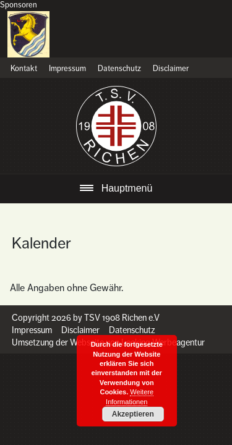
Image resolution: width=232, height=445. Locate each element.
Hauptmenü (127, 188)
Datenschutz (119, 69)
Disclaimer (171, 69)
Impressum (67, 69)
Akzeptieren (133, 414)
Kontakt (24, 69)
